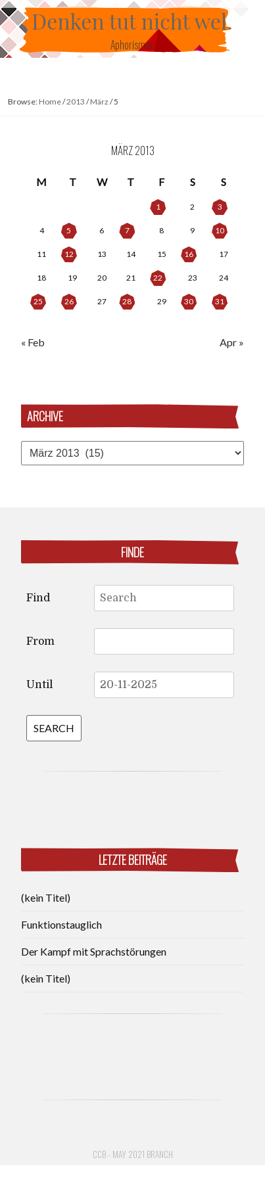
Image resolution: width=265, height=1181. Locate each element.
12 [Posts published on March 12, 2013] (69, 254)
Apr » (232, 342)
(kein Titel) (45, 897)
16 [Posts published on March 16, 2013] (188, 254)
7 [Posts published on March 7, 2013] (127, 230)
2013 (75, 101)
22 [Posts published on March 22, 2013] (157, 278)
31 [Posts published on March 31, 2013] (219, 301)
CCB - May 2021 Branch (133, 1154)
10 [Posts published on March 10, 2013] (219, 230)
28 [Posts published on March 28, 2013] (127, 301)
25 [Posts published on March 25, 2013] (38, 301)
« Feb (33, 342)
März (99, 101)
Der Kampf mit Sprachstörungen (93, 951)
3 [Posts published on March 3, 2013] (220, 207)
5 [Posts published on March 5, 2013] (68, 230)
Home (50, 101)
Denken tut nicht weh (132, 21)
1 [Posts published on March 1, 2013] (158, 207)
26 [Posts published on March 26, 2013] (69, 301)
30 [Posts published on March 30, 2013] (188, 301)
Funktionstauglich (61, 924)
